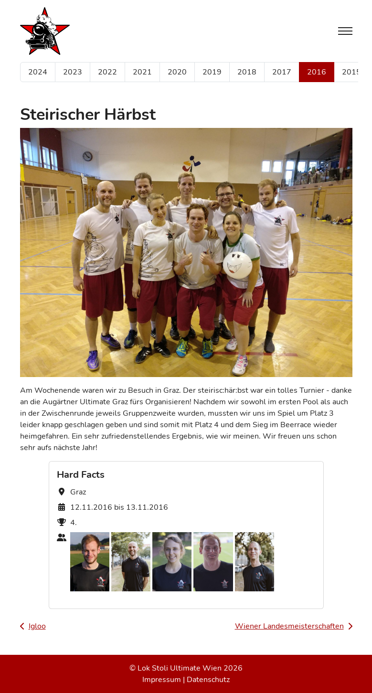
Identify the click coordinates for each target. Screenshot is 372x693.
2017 (281, 72)
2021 (142, 72)
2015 (351, 72)
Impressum (161, 679)
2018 (246, 72)
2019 (212, 72)
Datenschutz (208, 679)
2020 (177, 72)
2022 (107, 72)
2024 (37, 72)
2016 (316, 72)
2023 (72, 72)
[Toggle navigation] (345, 31)
